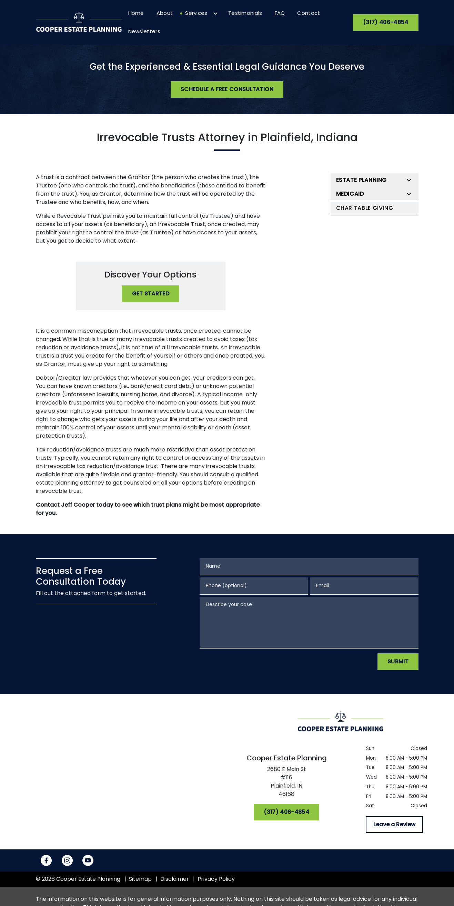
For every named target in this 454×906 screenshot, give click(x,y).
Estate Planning (361, 180)
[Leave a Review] (394, 824)
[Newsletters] (144, 31)
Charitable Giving (364, 208)
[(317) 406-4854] (385, 22)
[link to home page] (79, 22)
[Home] (136, 13)
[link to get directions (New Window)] (287, 783)
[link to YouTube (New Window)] (87, 860)
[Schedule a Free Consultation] (227, 89)
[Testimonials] (245, 13)
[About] (164, 13)
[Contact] (308, 13)
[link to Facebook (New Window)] (46, 860)
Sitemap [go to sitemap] (140, 879)
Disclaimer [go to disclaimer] (174, 879)
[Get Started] (151, 293)
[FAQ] (280, 13)
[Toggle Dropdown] (215, 13)
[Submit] (397, 661)
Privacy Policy (216, 879)
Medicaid (350, 194)
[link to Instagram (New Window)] (67, 860)
